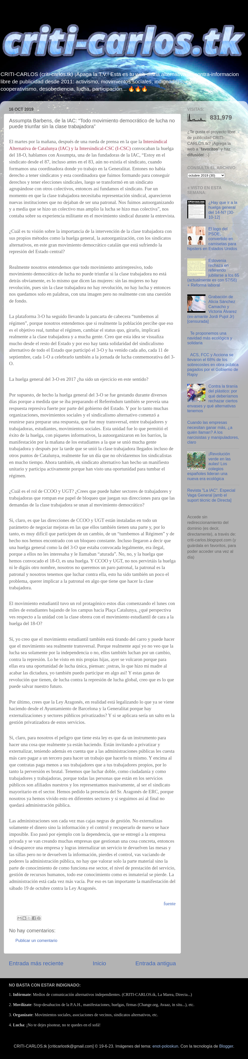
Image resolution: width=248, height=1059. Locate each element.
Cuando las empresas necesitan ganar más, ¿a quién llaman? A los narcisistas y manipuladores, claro (213, 432)
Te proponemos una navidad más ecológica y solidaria (209, 338)
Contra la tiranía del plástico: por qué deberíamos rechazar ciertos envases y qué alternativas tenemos (212, 398)
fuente (170, 903)
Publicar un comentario (36, 940)
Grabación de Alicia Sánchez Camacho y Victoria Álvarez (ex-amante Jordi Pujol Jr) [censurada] (212, 309)
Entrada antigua (155, 963)
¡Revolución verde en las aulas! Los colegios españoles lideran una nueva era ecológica (209, 466)
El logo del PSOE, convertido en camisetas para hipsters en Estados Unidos (212, 238)
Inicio (99, 963)
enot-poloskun (165, 1046)
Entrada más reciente (36, 963)
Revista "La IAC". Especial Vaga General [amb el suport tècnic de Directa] (211, 495)
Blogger (226, 1046)
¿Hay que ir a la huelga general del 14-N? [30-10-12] (222, 209)
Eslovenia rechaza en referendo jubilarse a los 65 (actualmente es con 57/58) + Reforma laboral (213, 272)
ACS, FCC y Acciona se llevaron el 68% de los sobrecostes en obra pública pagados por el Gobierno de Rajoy (212, 364)
